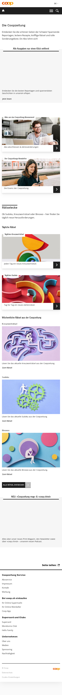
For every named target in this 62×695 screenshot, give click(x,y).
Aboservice (7, 592)
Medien (5, 658)
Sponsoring (7, 662)
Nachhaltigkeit (8, 666)
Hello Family (7, 643)
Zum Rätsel (7, 380)
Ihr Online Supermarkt (12, 616)
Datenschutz (7, 686)
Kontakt (5, 601)
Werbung (6, 605)
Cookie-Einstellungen (11, 690)
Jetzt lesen (7, 111)
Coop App (6, 624)
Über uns (6, 654)
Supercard (6, 635)
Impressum (7, 596)
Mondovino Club (9, 639)
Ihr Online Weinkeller (11, 620)
